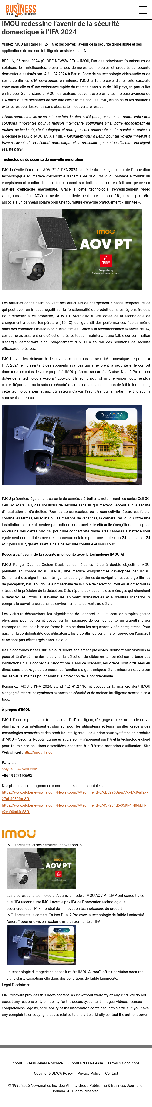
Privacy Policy (89, 1073)
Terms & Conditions (124, 1063)
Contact (111, 1073)
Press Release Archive (45, 1063)
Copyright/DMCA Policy (53, 1073)
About (17, 1063)
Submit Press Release (85, 1063)
